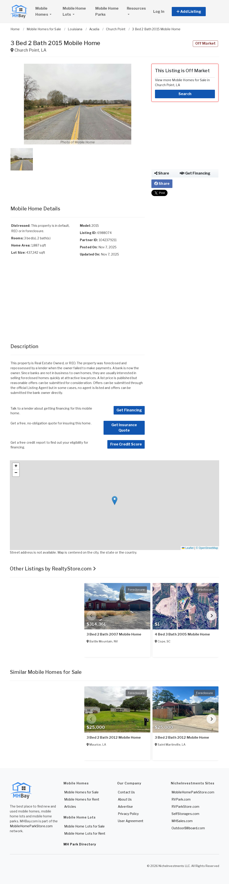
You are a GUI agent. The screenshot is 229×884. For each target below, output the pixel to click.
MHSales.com (182, 821)
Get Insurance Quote (124, 427)
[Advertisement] (78, 183)
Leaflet (187, 548)
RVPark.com (181, 799)
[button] (193, 11)
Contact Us (126, 792)
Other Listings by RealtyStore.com (53, 569)
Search (184, 94)
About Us (125, 799)
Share (161, 173)
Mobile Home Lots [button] (74, 11)
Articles (70, 806)
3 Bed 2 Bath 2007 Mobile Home (114, 634)
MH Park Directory (80, 844)
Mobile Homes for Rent (81, 799)
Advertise (125, 806)
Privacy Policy (128, 814)
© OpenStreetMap (207, 548)
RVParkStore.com (185, 806)
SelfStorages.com (185, 814)
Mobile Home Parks (107, 11)
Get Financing (129, 410)
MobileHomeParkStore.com (31, 826)
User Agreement (130, 821)
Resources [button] (136, 8)
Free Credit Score (126, 444)
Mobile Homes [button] (47, 11)
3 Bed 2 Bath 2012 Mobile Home (114, 738)
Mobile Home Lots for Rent (85, 833)
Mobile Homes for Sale (81, 792)
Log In (158, 11)
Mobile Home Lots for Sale (84, 826)
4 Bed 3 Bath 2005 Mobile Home (182, 634)
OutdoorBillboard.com (188, 828)
